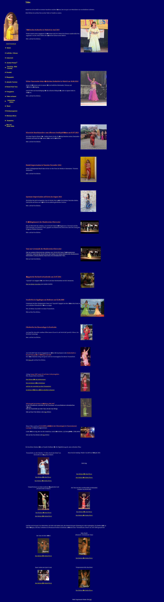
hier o (30, 360)
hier (45, 412)
